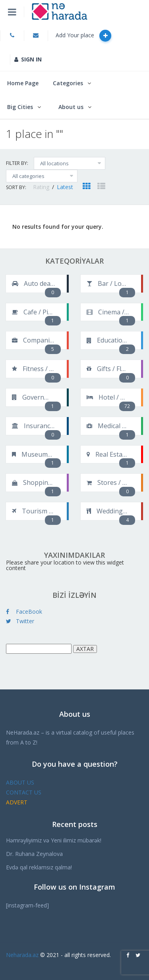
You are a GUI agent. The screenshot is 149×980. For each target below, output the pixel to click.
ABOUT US (20, 782)
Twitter (20, 621)
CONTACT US (23, 792)
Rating (42, 187)
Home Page (23, 83)
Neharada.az (22, 955)
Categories (68, 83)
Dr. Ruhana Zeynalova (34, 854)
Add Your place (83, 36)
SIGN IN (28, 59)
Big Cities (20, 107)
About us (70, 107)
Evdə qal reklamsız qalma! (39, 867)
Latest (65, 187)
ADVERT (16, 802)
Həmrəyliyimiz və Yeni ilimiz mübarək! (53, 840)
